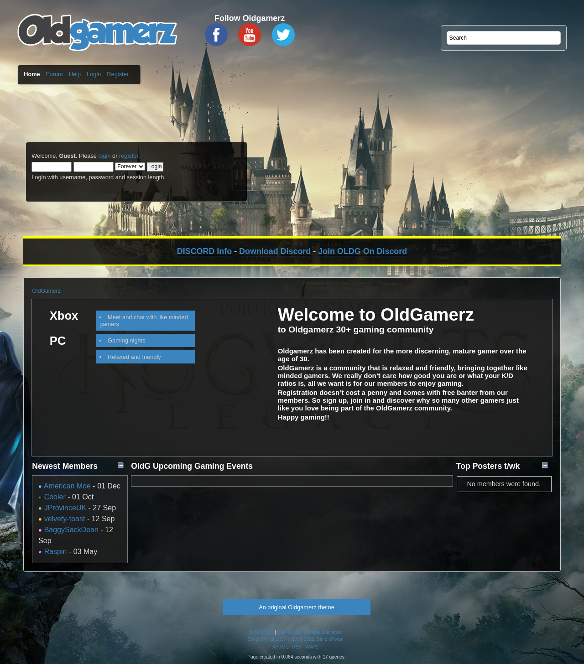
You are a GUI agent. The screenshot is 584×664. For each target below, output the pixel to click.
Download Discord (275, 251)
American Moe (67, 486)
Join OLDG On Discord (362, 251)
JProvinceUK (65, 508)
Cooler (55, 497)
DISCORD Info (204, 251)
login (104, 155)
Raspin (55, 551)
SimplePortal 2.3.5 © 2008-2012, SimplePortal (296, 639)
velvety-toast (64, 519)
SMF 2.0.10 (261, 632)
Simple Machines (324, 632)
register (128, 155)
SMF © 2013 (290, 632)
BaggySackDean (71, 530)
